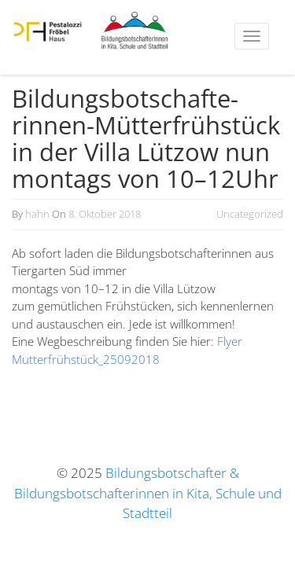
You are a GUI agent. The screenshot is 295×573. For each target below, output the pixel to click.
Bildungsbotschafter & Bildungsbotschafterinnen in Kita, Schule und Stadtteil (148, 493)
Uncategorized (249, 214)
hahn (37, 214)
